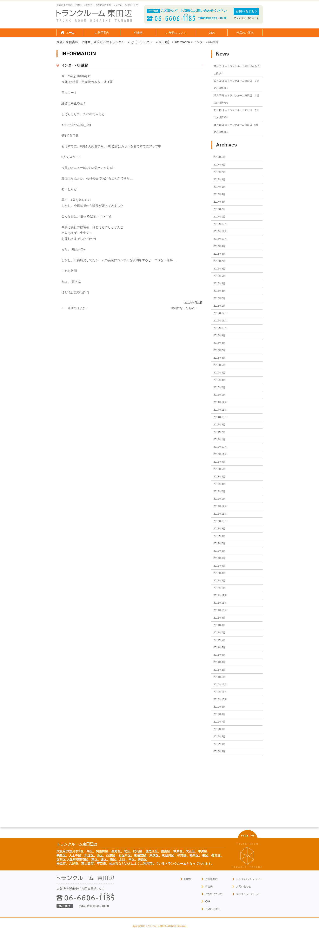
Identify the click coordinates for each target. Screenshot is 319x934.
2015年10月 (220, 328)
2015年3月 (219, 380)
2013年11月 (220, 454)
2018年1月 (219, 157)
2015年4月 (219, 372)
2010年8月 (219, 714)
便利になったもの (184, 308)
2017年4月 (219, 194)
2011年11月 (220, 602)
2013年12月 (220, 446)
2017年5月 (219, 186)
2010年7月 (219, 721)
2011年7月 (219, 632)
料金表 (138, 32)
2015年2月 (219, 387)
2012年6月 (219, 550)
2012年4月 (219, 565)
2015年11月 (220, 320)
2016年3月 (219, 290)
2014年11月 (220, 409)
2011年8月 (219, 625)
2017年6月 (219, 179)
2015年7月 (219, 350)
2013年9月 (219, 461)
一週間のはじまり (74, 308)
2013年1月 (219, 498)
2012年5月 (219, 558)
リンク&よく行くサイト (249, 879)
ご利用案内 (211, 879)
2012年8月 (219, 536)
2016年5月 (219, 276)
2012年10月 (220, 521)
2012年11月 (220, 513)
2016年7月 (219, 261)
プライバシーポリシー (248, 894)
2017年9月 (219, 164)
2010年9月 (219, 706)
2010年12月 (220, 684)
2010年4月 (219, 744)
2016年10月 (220, 238)
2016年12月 (220, 224)
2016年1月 (219, 305)
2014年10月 (220, 417)
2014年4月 (219, 424)
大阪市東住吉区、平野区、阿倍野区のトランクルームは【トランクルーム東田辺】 (114, 42)
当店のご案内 (212, 908)
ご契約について (213, 894)
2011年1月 (219, 677)
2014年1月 (219, 439)
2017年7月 (219, 172)
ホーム (70, 32)
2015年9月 (219, 335)
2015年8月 (219, 342)
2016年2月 (219, 298)
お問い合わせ (243, 886)
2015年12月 (220, 313)
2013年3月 (219, 484)
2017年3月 (219, 201)
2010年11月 (220, 692)
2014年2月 (219, 432)
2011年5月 (219, 647)
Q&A (212, 32)
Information (182, 42)
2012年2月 (219, 580)
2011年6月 (219, 640)
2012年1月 (219, 588)
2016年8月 (219, 253)
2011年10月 (220, 610)
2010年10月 (220, 699)
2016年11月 (220, 231)
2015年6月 (219, 357)
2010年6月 (219, 729)
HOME (188, 879)
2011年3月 (219, 662)
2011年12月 (220, 595)
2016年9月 (219, 246)
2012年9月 (219, 528)
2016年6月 (219, 268)
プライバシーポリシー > (246, 18)
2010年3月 (219, 751)
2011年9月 (219, 617)
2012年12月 (220, 506)
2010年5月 (219, 736)
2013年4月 (219, 476)
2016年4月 (219, 283)
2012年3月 (219, 573)
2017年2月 (219, 209)
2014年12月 (220, 402)
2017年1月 (219, 216)
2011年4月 (219, 654)
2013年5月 (219, 469)
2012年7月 (219, 543)
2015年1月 (219, 394)
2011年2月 (219, 669)
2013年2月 (219, 491)
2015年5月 (219, 365)
